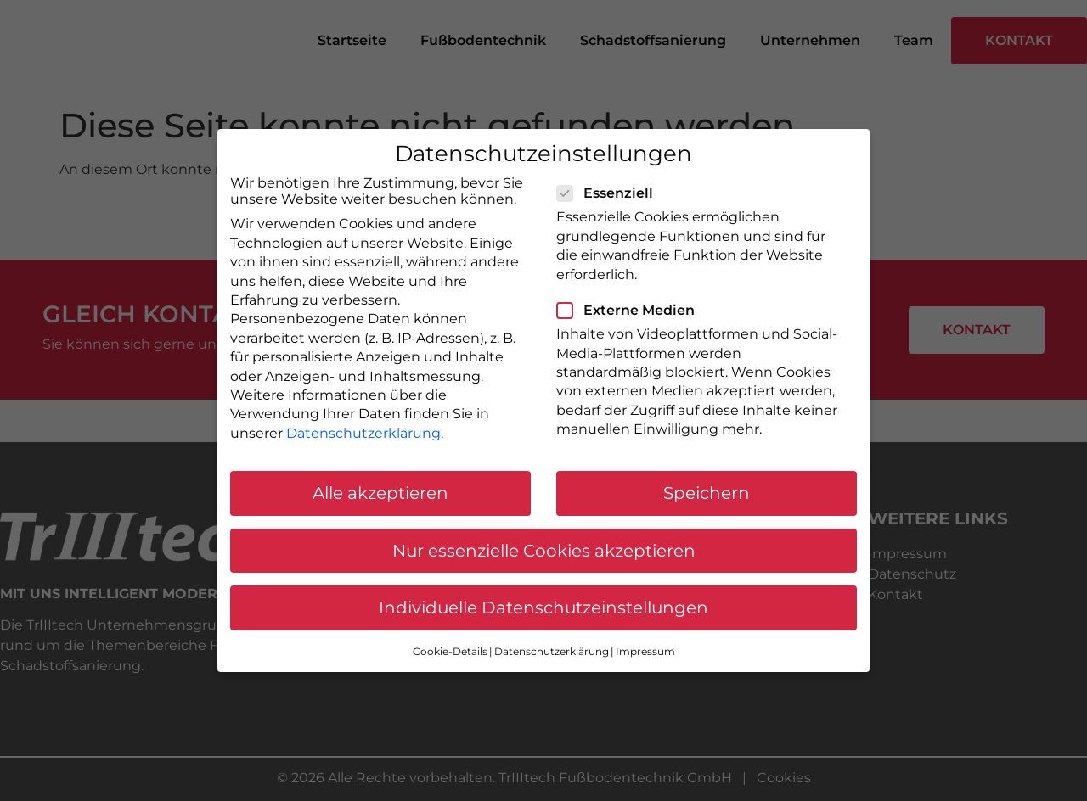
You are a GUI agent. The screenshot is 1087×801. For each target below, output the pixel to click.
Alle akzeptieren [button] (380, 493)
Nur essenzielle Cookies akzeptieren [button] (544, 551)
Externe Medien (631, 310)
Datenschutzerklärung (363, 433)
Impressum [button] (645, 651)
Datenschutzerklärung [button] (551, 651)
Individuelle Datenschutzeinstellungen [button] (543, 607)
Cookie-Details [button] (450, 651)
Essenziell (610, 193)
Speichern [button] (706, 493)
